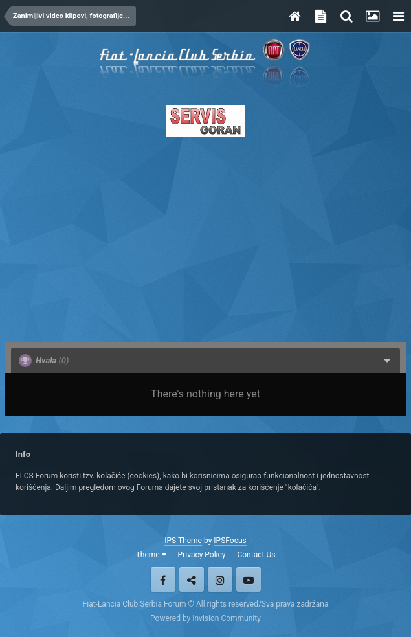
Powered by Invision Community (205, 618)
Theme (151, 554)
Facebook (163, 579)
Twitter (191, 579)
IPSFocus (230, 540)
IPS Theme (183, 540)
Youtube (248, 579)
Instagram (220, 579)
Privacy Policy (202, 554)
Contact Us (256, 554)
